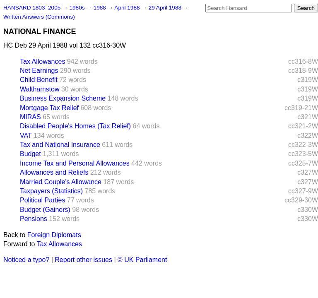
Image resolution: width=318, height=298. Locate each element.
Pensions (33, 218)
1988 (101, 8)
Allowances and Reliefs (54, 172)
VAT (25, 135)
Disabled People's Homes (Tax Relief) (75, 126)
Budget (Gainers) (45, 209)
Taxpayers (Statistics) (51, 191)
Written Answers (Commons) (39, 17)
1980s (77, 8)
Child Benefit (39, 79)
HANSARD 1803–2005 (31, 8)
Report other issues (83, 259)
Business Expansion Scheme (63, 98)
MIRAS (30, 116)
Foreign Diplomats (54, 234)
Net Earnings (39, 70)
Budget (30, 153)
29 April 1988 (166, 8)
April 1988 (127, 8)
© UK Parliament (142, 259)
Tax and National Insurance (60, 144)
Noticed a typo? (26, 259)
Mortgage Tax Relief (49, 107)
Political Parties (42, 200)
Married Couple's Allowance (60, 181)
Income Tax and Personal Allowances (75, 163)
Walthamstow (39, 89)
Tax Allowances (42, 61)
